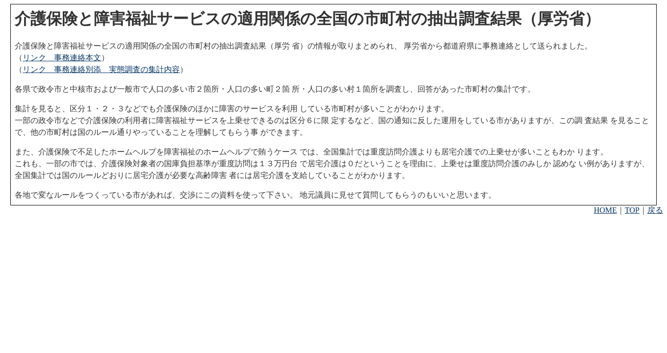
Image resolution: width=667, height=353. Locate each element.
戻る (655, 210)
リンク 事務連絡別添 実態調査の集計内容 (101, 69)
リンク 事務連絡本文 (62, 57)
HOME (605, 210)
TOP (632, 210)
